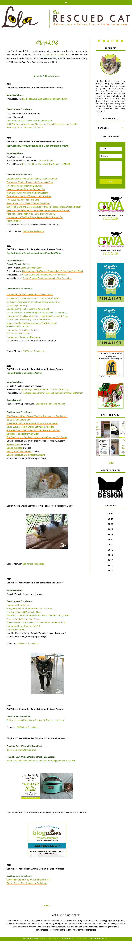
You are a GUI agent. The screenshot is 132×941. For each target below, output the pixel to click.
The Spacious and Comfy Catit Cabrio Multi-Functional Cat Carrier (37, 437)
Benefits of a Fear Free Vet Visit (50, 404)
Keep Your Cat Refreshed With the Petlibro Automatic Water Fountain (38, 210)
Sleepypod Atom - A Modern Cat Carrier (25, 127)
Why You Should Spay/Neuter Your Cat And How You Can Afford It (37, 416)
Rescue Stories (46, 160)
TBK (107, 939)
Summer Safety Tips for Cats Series (23, 619)
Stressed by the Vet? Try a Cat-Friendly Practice (29, 880)
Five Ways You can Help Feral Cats (23, 200)
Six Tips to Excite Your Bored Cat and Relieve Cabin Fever (33, 302)
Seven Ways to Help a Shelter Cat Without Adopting (44, 389)
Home (47, 906)
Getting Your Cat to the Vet (19, 451)
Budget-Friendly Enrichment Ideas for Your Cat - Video (47, 278)
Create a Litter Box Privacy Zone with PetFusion (44, 275)
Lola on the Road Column (18, 605)
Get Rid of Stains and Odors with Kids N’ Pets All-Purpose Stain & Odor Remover (44, 207)
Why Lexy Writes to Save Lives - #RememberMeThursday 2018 (36, 623)
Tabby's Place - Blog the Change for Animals (27, 883)
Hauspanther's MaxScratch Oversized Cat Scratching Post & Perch (52, 271)
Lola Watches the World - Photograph (24, 337)
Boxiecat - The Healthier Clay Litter (23, 434)
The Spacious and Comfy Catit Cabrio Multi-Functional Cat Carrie (52, 393)
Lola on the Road (14, 448)
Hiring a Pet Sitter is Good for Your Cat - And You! (29, 608)
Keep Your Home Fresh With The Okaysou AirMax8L (46, 164)
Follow (111, 463)
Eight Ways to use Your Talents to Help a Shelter (29, 196)
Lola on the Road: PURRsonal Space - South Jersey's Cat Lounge (37, 312)
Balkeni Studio (79, 939)
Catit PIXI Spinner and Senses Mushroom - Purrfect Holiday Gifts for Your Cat (42, 124)
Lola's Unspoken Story (31, 268)
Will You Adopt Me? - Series (19, 334)
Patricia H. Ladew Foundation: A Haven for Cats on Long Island (35, 720)
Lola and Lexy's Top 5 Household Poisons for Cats (30, 294)
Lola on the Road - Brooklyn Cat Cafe (24, 626)
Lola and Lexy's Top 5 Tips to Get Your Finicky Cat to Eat (32, 298)
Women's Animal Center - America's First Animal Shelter (32, 423)
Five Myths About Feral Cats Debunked (24, 186)
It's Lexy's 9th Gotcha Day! (19, 420)
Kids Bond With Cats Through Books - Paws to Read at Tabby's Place (38, 615)
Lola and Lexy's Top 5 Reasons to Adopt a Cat (28, 309)
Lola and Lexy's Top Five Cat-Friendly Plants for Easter (32, 179)
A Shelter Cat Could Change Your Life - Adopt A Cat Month (33, 430)
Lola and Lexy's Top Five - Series (22, 330)
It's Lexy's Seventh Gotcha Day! (21, 750)
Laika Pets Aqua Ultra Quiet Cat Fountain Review (44, 99)
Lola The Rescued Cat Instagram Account (26, 455)
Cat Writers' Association (53, 55)
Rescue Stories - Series (17, 326)
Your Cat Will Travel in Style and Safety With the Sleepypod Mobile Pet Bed (41, 761)
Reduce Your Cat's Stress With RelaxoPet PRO (28, 203)
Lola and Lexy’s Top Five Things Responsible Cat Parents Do (35, 217)
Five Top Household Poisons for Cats (23, 612)
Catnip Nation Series (16, 629)
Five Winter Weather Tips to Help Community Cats (30, 182)
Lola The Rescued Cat (49, 939)
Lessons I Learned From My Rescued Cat (26, 189)
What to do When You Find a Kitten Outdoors (27, 193)
